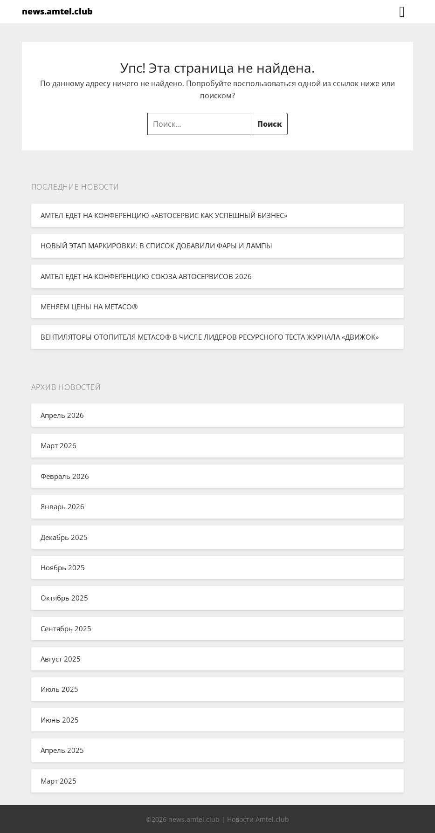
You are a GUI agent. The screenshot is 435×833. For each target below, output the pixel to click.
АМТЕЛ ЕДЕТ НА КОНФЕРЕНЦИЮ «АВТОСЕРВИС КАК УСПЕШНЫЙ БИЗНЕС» (164, 215)
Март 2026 (58, 445)
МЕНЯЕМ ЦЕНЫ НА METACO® (89, 306)
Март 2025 (58, 780)
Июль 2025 (59, 689)
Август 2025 (61, 658)
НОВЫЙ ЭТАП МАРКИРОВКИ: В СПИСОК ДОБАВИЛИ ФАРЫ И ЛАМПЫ (156, 245)
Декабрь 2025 (64, 537)
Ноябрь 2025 (63, 567)
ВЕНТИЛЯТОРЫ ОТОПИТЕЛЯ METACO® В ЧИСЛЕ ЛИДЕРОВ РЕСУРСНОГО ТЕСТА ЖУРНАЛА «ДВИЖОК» (210, 336)
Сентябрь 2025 (66, 628)
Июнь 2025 (60, 719)
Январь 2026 (62, 506)
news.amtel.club (57, 11)
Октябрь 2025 (64, 597)
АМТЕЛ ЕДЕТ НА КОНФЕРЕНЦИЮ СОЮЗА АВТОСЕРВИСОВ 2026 (146, 276)
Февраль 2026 (65, 476)
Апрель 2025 (62, 750)
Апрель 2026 (62, 415)
